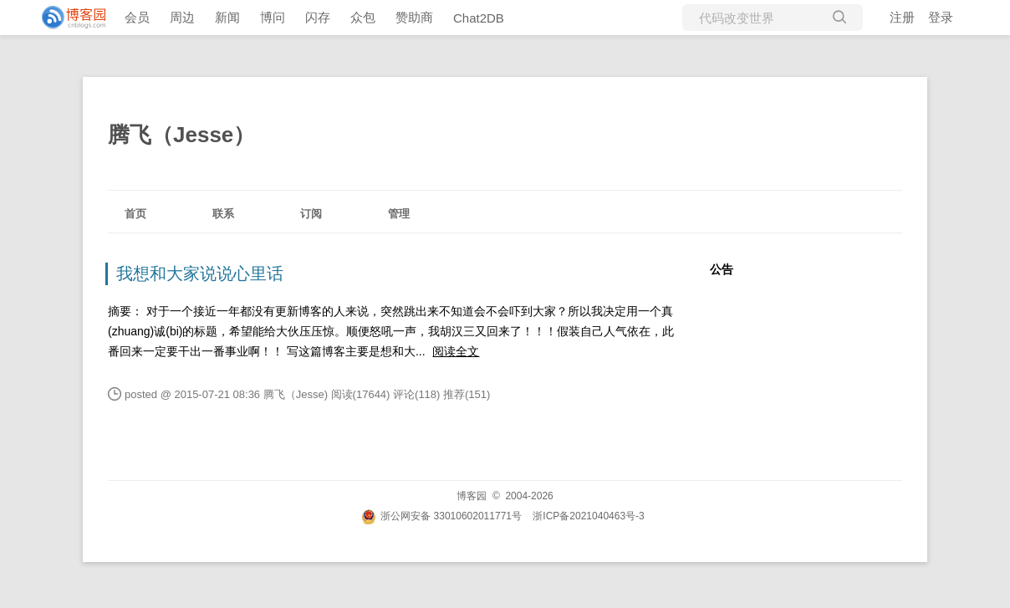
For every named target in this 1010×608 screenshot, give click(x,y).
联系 (223, 213)
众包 (362, 17)
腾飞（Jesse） (181, 134)
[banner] (66, 17)
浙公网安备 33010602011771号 (441, 516)
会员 (137, 17)
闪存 (317, 17)
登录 (940, 17)
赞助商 (414, 17)
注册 (902, 17)
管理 (399, 213)
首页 (135, 213)
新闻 (227, 17)
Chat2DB (478, 18)
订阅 (311, 213)
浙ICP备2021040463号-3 (588, 516)
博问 (272, 17)
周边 (182, 17)
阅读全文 (455, 351)
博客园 (472, 496)
